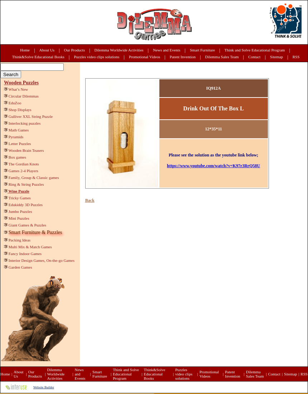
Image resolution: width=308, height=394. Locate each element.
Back (90, 200)
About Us (46, 50)
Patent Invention (183, 57)
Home (25, 50)
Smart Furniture (202, 50)
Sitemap (276, 57)
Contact (254, 57)
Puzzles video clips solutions (96, 57)
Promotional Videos (144, 57)
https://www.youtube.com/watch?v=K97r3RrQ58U (213, 165)
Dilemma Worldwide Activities (119, 50)
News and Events (166, 50)
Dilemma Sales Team (222, 57)
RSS (296, 57)
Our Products (74, 50)
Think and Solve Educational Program (255, 50)
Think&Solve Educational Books (38, 57)
